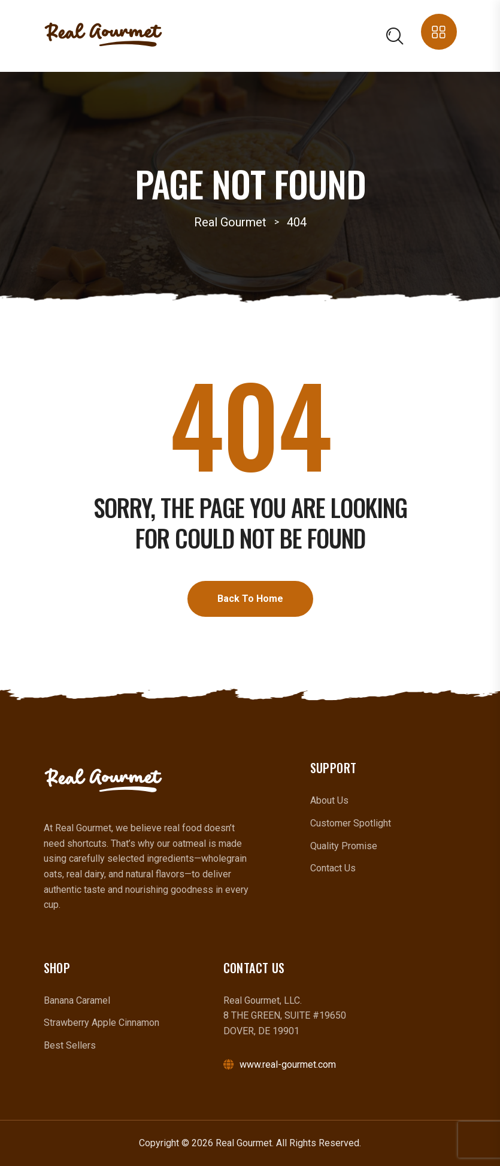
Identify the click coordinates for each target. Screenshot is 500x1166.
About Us (329, 800)
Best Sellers (70, 1045)
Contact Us (333, 868)
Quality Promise (343, 846)
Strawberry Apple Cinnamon (101, 1022)
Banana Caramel (77, 1000)
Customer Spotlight (350, 823)
